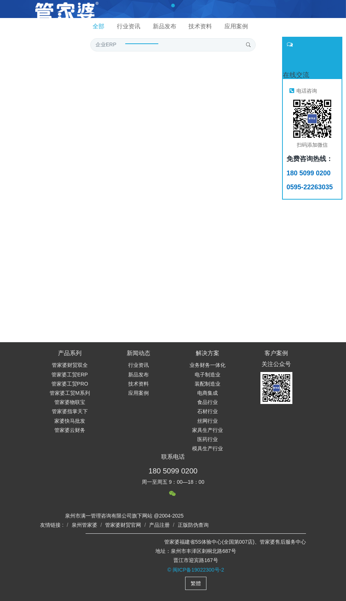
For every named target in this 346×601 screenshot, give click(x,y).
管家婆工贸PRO (69, 384)
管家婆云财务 (69, 430)
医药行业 (207, 439)
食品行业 (207, 402)
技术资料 (138, 384)
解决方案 (207, 353)
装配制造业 (207, 384)
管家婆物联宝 (69, 402)
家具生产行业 (207, 430)
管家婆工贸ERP (69, 375)
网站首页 (68, 33)
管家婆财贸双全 (70, 365)
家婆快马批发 (69, 421)
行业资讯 (138, 365)
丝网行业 (207, 421)
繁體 (196, 583)
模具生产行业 (207, 448)
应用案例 (138, 393)
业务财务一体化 (208, 365)
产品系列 (70, 353)
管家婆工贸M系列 (70, 393)
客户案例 (276, 353)
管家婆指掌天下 (70, 411)
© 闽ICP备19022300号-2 (195, 570)
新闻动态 (138, 353)
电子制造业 (207, 375)
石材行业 (207, 411)
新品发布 (138, 375)
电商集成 (207, 393)
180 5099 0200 (172, 471)
